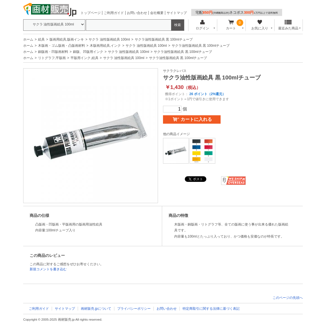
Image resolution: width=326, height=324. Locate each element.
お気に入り (260, 25)
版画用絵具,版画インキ (66, 39)
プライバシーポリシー (134, 309)
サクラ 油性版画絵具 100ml (109, 39)
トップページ (91, 13)
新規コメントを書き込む (48, 269)
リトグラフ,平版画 (52, 58)
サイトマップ (177, 13)
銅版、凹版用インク (88, 52)
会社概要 (157, 13)
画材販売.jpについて (96, 309)
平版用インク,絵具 (84, 58)
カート (231, 25)
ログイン (202, 25)
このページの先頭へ (288, 298)
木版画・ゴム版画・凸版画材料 (61, 46)
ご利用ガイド (114, 13)
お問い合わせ (137, 13)
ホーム (28, 39)
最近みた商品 (288, 25)
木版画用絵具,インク (105, 46)
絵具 (41, 39)
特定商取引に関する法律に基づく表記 (211, 309)
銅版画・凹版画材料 (53, 52)
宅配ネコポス (236, 12)
